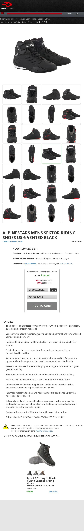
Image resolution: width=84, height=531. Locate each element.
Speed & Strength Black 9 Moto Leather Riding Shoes (41, 480)
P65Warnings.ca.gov (44, 431)
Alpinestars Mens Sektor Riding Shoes (17, 22)
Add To (42, 306)
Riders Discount (6, 19)
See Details (53, 491)
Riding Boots (37, 19)
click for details (66, 263)
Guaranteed (30, 263)
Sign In (69, 13)
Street (47, 19)
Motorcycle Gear (23, 19)
